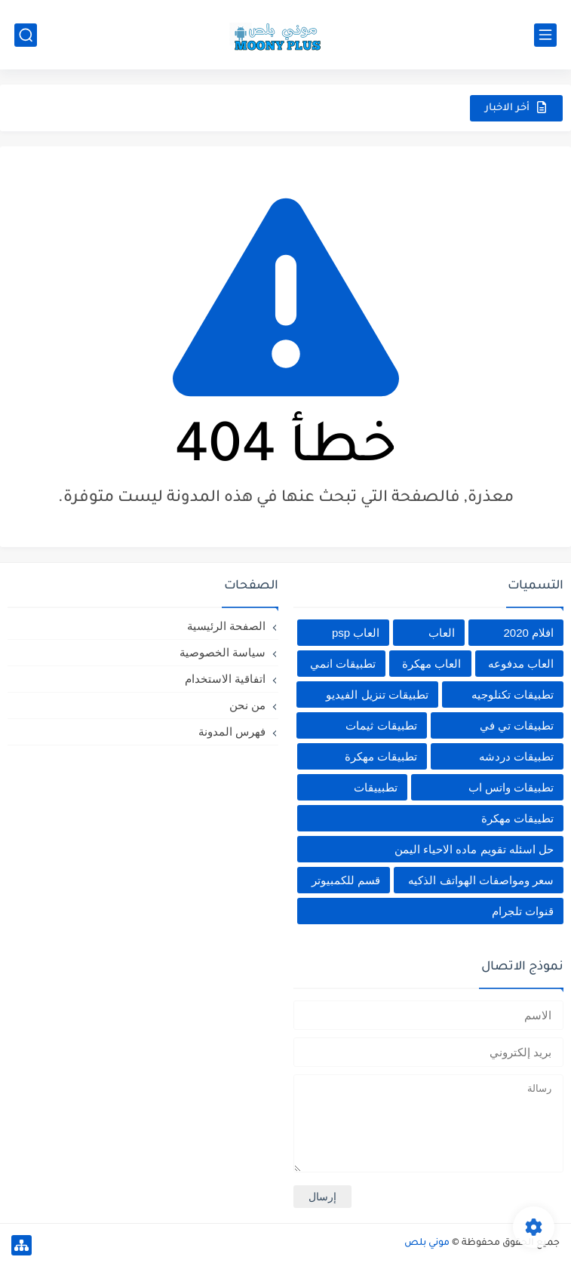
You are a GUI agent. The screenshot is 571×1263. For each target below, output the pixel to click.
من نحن (247, 705)
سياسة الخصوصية (223, 652)
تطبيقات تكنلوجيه (512, 694)
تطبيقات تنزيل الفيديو (377, 694)
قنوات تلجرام (523, 911)
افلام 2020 (528, 632)
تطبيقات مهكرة (381, 756)
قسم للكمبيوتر (346, 880)
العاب (441, 632)
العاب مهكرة (431, 663)
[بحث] (25, 35)
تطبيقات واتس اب (511, 787)
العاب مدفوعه (521, 663)
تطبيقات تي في (517, 725)
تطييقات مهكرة (517, 818)
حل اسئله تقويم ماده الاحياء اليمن (474, 849)
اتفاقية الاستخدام (225, 678)
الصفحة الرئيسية (226, 625)
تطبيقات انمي (343, 663)
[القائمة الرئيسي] (545, 35)
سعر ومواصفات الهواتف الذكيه (481, 880)
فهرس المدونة (232, 731)
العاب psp (355, 632)
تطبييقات (376, 787)
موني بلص (427, 1243)
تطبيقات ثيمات (380, 725)
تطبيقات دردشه (516, 756)
